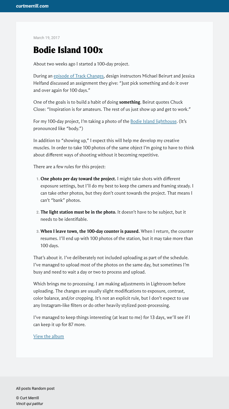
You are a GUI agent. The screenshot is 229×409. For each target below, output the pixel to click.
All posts (23, 388)
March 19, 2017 (46, 37)
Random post (43, 388)
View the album (48, 336)
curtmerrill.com (32, 6)
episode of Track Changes (79, 76)
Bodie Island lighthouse (153, 121)
